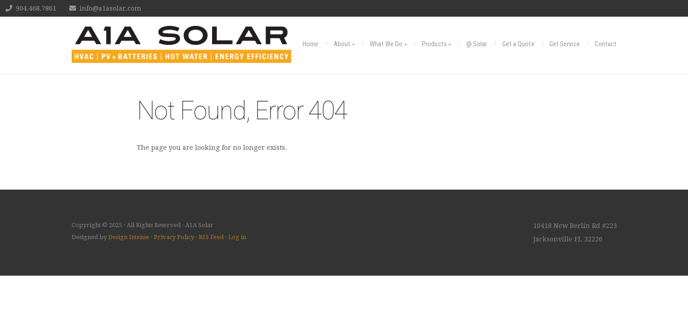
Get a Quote (518, 44)
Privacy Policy (174, 237)
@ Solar (476, 44)
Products (434, 44)
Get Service (564, 44)
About (342, 44)
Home (310, 44)
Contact (606, 44)
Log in (237, 237)
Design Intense (128, 237)
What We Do (386, 44)
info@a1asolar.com (110, 8)
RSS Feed (211, 237)
